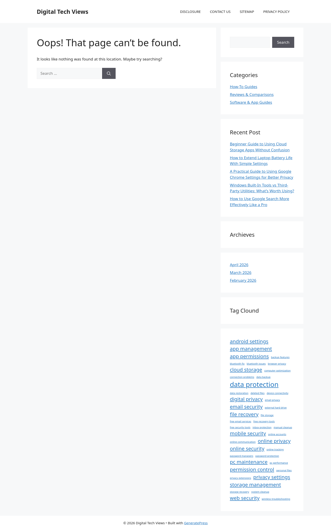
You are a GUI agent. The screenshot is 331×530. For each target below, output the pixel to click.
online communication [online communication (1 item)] (243, 442)
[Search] (109, 73)
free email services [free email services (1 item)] (240, 421)
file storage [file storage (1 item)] (267, 415)
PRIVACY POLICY (276, 11)
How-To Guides (243, 86)
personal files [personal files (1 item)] (284, 470)
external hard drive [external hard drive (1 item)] (276, 407)
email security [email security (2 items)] (246, 406)
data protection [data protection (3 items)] (254, 384)
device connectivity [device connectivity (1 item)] (277, 393)
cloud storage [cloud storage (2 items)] (246, 369)
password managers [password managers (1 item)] (241, 456)
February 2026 (243, 280)
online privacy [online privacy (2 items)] (274, 441)
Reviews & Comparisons (252, 94)
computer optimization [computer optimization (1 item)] (277, 370)
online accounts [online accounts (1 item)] (277, 434)
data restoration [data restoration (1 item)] (239, 393)
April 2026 (239, 264)
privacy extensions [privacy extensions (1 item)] (240, 478)
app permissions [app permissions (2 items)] (249, 356)
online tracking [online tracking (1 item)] (275, 449)
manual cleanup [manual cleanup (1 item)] (283, 427)
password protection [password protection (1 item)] (267, 456)
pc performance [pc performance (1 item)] (279, 462)
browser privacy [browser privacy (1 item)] (277, 363)
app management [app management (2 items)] (251, 348)
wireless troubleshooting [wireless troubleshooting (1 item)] (276, 499)
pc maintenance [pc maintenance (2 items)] (249, 461)
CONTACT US (220, 11)
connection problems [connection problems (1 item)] (242, 377)
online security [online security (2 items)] (247, 448)
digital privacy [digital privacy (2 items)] (246, 399)
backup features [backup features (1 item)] (280, 357)
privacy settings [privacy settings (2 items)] (271, 477)
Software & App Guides (251, 102)
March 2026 (240, 272)
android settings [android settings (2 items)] (249, 341)
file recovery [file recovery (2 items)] (244, 414)
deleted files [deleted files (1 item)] (258, 393)
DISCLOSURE (190, 11)
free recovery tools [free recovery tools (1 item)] (264, 421)
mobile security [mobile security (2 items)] (248, 433)
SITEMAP (247, 11)
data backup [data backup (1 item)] (263, 377)
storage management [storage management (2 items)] (255, 484)
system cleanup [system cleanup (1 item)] (260, 491)
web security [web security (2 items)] (245, 498)
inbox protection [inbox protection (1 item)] (262, 427)
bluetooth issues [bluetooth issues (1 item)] (256, 363)
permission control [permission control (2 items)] (252, 469)
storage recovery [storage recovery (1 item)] (239, 491)
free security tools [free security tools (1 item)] (240, 427)
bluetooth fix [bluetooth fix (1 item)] (237, 363)
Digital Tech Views (62, 11)
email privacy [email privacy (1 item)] (272, 400)
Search (283, 42)
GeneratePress (196, 523)
